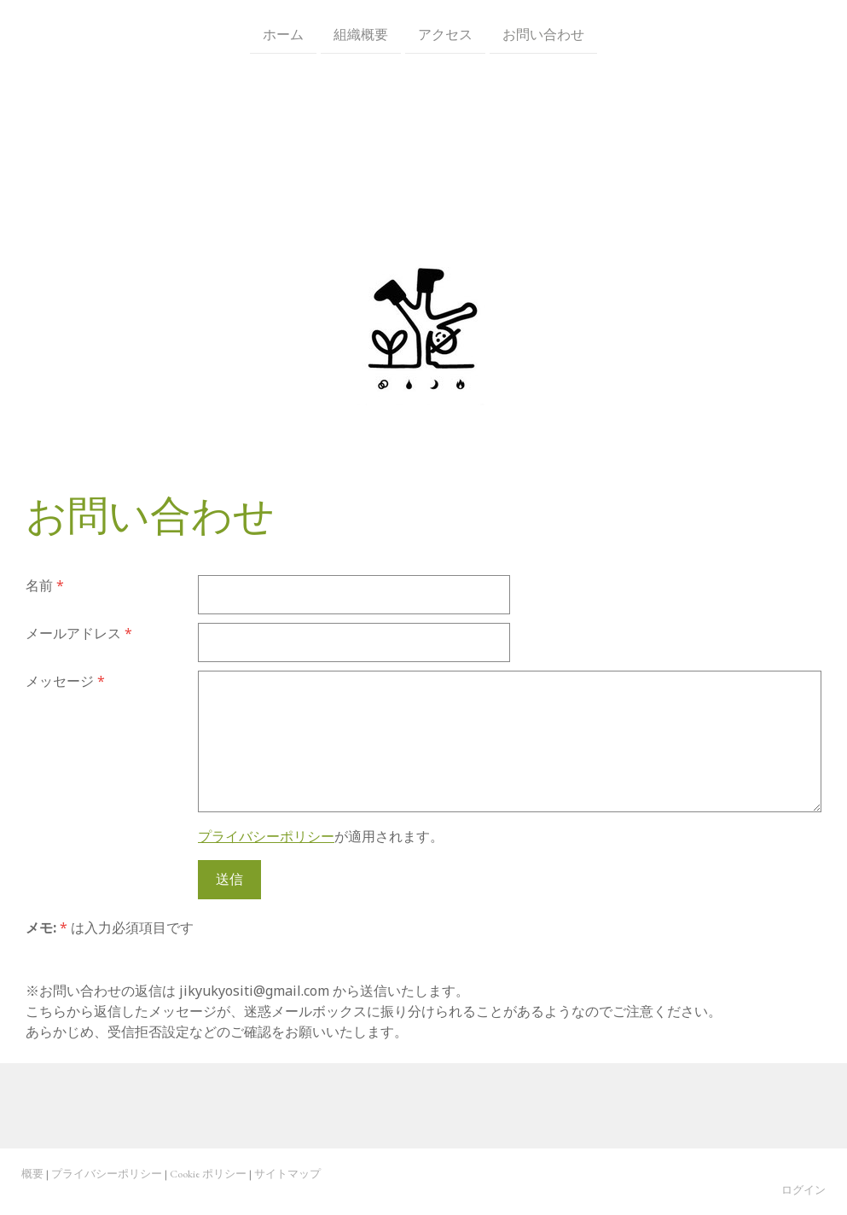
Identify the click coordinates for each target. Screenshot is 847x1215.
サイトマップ (287, 1173)
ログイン (803, 1190)
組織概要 (361, 33)
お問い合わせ (543, 33)
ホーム (283, 33)
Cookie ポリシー (208, 1173)
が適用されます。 (321, 836)
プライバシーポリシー (266, 836)
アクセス (445, 33)
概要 (32, 1173)
